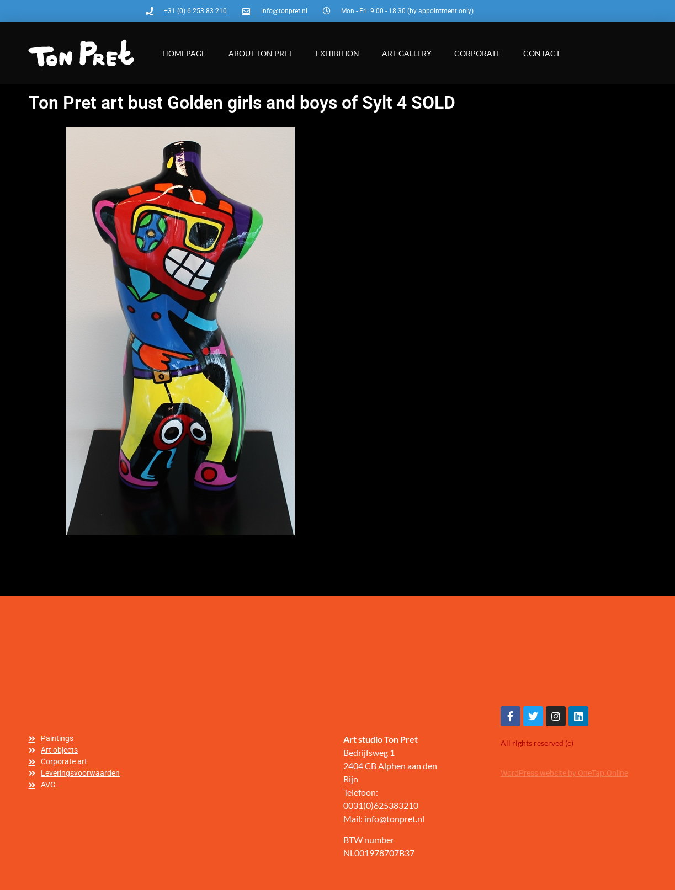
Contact (541, 53)
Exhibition (337, 53)
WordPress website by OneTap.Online (564, 773)
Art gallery (407, 53)
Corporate (477, 53)
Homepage (184, 53)
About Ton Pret (260, 53)
